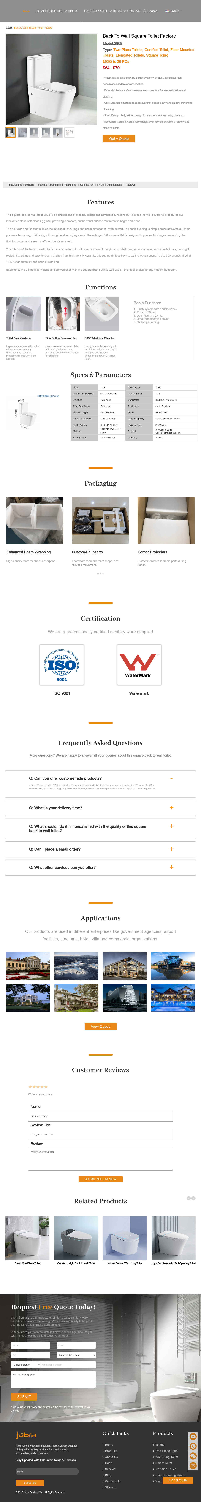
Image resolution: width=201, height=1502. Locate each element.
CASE (88, 11)
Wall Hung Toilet (166, 1457)
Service (110, 1469)
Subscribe (30, 1482)
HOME (40, 11)
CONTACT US (134, 22)
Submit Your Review (100, 1179)
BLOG (119, 11)
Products (111, 1450)
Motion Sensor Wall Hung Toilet (124, 1263)
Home (109, 1444)
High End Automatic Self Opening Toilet (174, 1263)
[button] (98, 573)
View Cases (100, 1026)
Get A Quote (119, 139)
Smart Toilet (163, 1463)
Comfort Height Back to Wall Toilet (76, 1263)
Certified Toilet (156, 50)
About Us (111, 1457)
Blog (108, 1475)
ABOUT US (75, 22)
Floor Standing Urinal (170, 1475)
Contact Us (113, 1481)
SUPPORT (102, 11)
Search (150, 11)
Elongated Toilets (130, 55)
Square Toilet (157, 55)
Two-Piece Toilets (127, 50)
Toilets (160, 1444)
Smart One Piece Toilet (27, 1263)
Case (108, 1463)
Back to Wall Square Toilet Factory (33, 27)
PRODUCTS (56, 11)
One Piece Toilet (167, 1450)
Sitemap (111, 1487)
